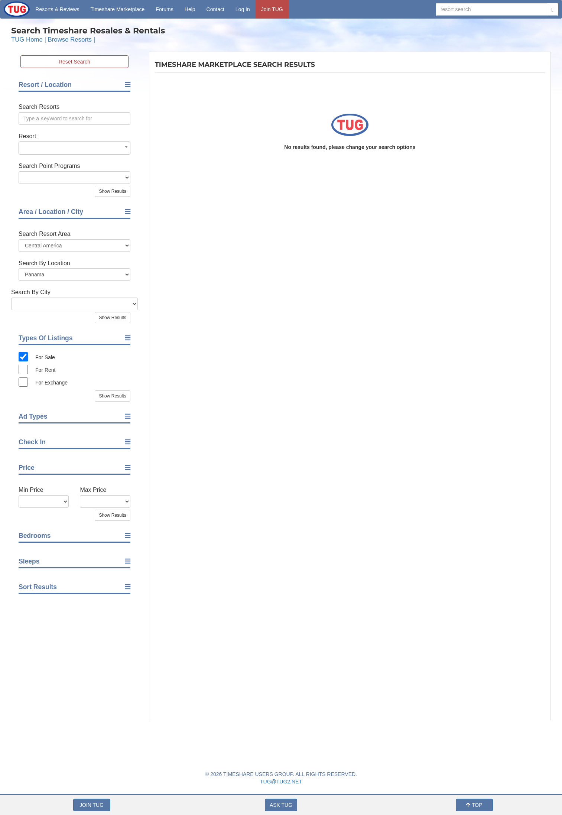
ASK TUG (281, 805)
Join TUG (272, 9)
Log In (242, 9)
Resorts (57, 9)
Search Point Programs (49, 166)
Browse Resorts (70, 39)
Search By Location (44, 263)
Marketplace (118, 9)
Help (190, 9)
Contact (215, 9)
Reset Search (74, 62)
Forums (164, 9)
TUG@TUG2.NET (281, 782)
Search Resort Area (45, 234)
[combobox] (74, 148)
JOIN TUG (91, 805)
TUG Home (27, 39)
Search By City (31, 292)
